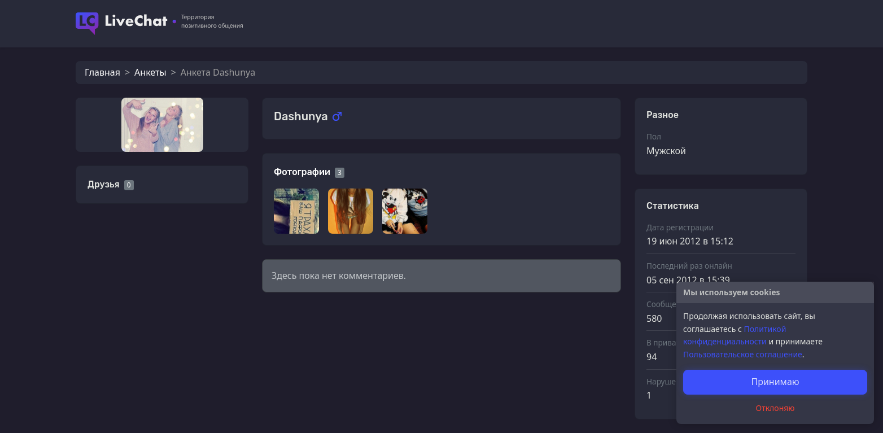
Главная (102, 72)
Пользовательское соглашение (742, 354)
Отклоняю (775, 408)
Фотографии (302, 172)
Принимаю (775, 381)
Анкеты (150, 72)
